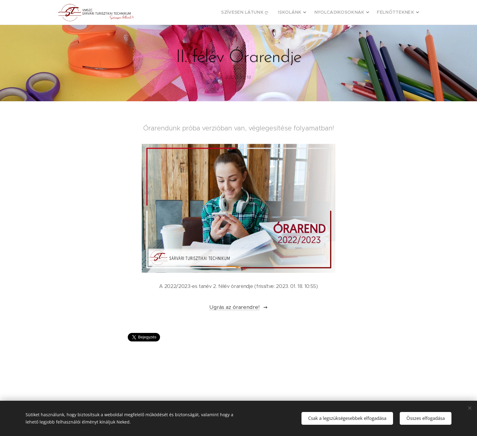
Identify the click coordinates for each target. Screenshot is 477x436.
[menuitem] (262, 12)
